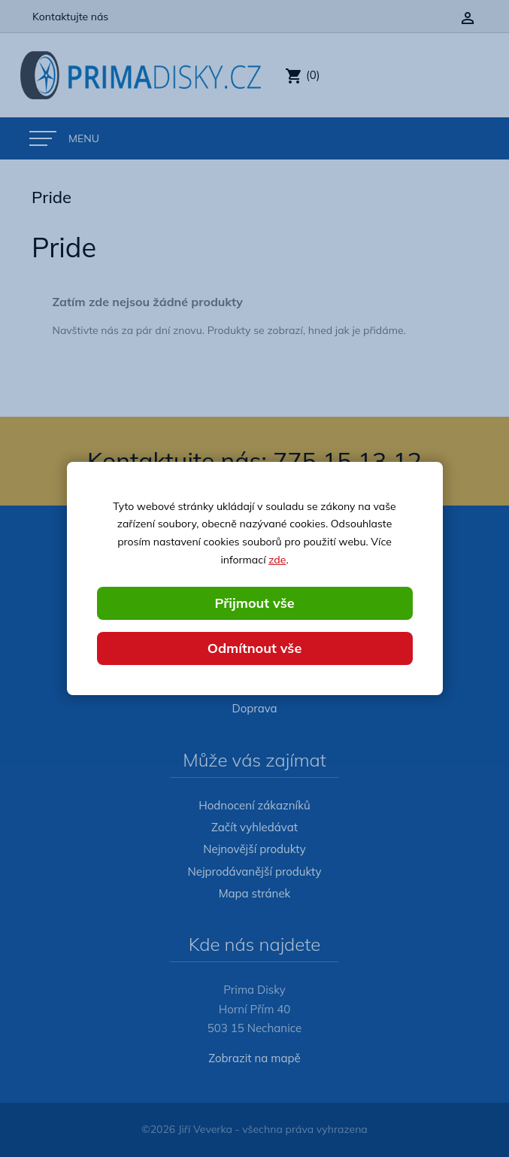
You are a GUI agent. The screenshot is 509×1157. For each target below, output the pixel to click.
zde (277, 559)
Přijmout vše (254, 603)
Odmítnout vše (255, 648)
